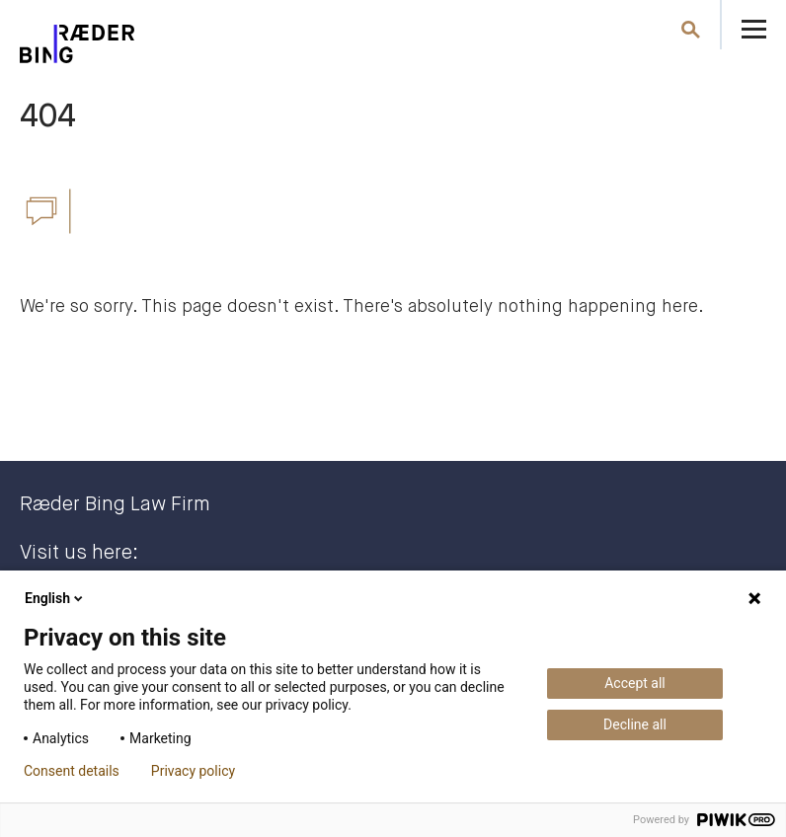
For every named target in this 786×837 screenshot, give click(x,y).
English (55, 598)
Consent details (71, 771)
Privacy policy (193, 771)
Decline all (635, 724)
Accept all (635, 683)
